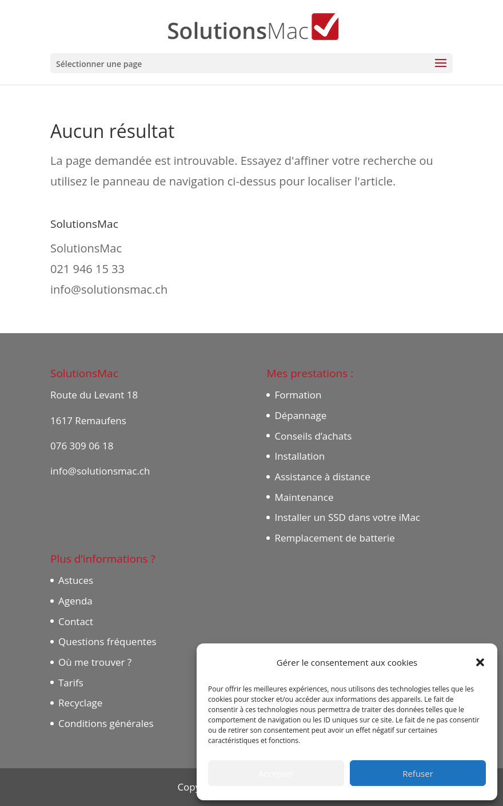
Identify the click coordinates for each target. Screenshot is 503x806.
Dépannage (300, 415)
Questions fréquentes (107, 641)
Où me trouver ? (94, 662)
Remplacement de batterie (334, 537)
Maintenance (303, 497)
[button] (480, 662)
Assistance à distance (322, 476)
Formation (297, 394)
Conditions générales (106, 723)
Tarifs (70, 682)
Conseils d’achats (313, 435)
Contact (75, 621)
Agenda (75, 600)
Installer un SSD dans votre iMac (347, 517)
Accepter (275, 773)
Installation (299, 456)
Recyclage (80, 702)
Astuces (75, 580)
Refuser (417, 773)
